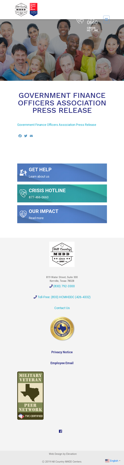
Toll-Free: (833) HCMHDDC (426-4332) (62, 297)
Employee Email (62, 363)
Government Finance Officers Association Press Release (56, 125)
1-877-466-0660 (92, 19)
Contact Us (62, 308)
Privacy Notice (62, 352)
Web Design (55, 454)
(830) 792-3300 (62, 286)
